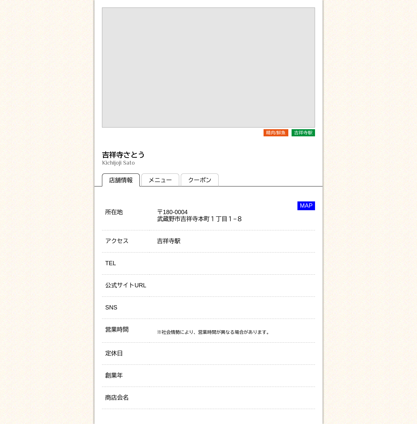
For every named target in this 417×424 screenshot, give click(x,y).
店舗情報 (121, 180)
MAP (306, 205)
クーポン (199, 180)
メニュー (160, 180)
